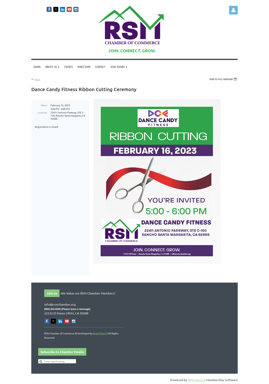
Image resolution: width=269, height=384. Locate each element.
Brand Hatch (99, 333)
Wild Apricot (197, 380)
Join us (52, 293)
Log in (233, 10)
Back (37, 79)
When (44, 105)
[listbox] (223, 79)
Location (42, 112)
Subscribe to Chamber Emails (62, 352)
